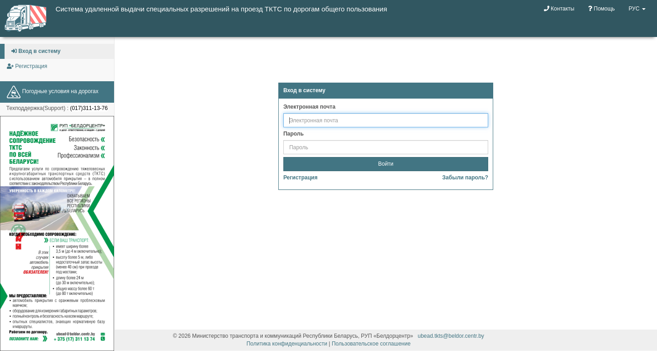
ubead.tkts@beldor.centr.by (451, 336)
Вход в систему (36, 51)
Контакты (559, 8)
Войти (386, 164)
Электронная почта (309, 107)
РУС (637, 8)
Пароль (293, 134)
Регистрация (27, 66)
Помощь (601, 8)
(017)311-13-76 (89, 108)
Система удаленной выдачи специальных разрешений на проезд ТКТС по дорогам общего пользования (221, 9)
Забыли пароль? (465, 177)
